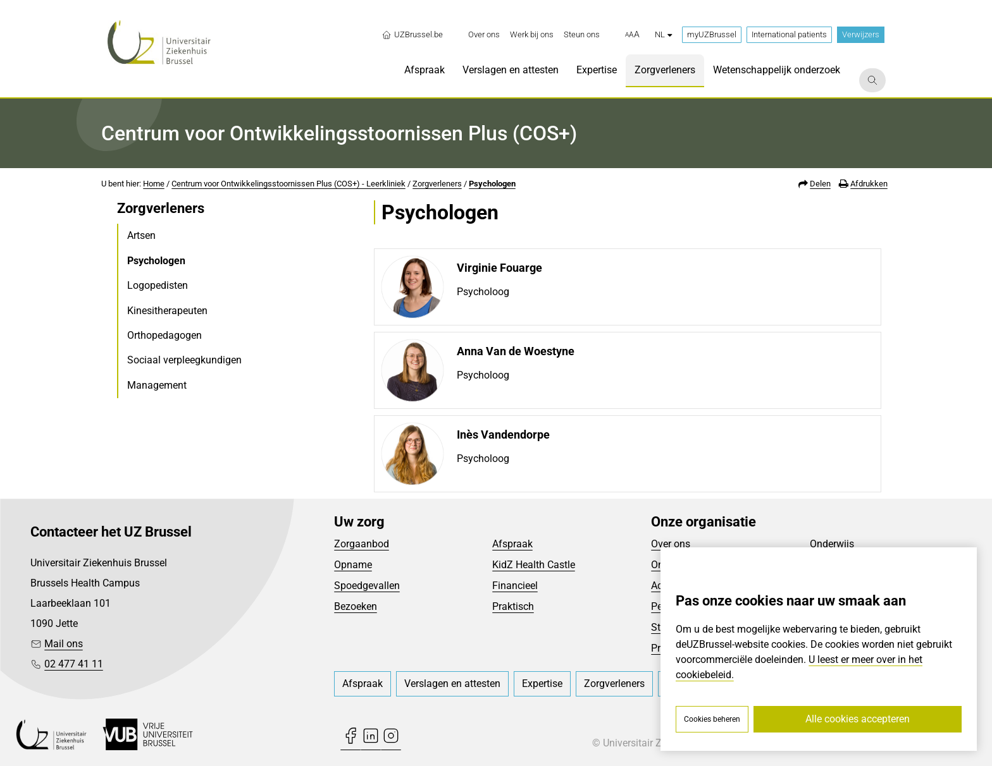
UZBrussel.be (412, 35)
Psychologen (492, 183)
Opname (353, 565)
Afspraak (512, 544)
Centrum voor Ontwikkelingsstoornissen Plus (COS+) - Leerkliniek (288, 183)
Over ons (670, 544)
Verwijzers (860, 34)
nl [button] (663, 34)
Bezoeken (355, 606)
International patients (789, 34)
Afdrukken (869, 183)
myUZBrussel (711, 34)
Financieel (515, 586)
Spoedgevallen (367, 586)
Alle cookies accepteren (857, 719)
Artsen (141, 235)
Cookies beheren (712, 719)
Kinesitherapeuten (167, 311)
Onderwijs (832, 544)
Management (157, 385)
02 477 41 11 (73, 664)
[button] (632, 35)
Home (153, 183)
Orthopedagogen (164, 335)
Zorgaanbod (361, 544)
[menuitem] (484, 35)
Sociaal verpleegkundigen (184, 360)
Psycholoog (483, 292)
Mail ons (63, 644)
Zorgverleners (437, 183)
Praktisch (513, 606)
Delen (820, 183)
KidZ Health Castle (533, 565)
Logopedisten (157, 285)
